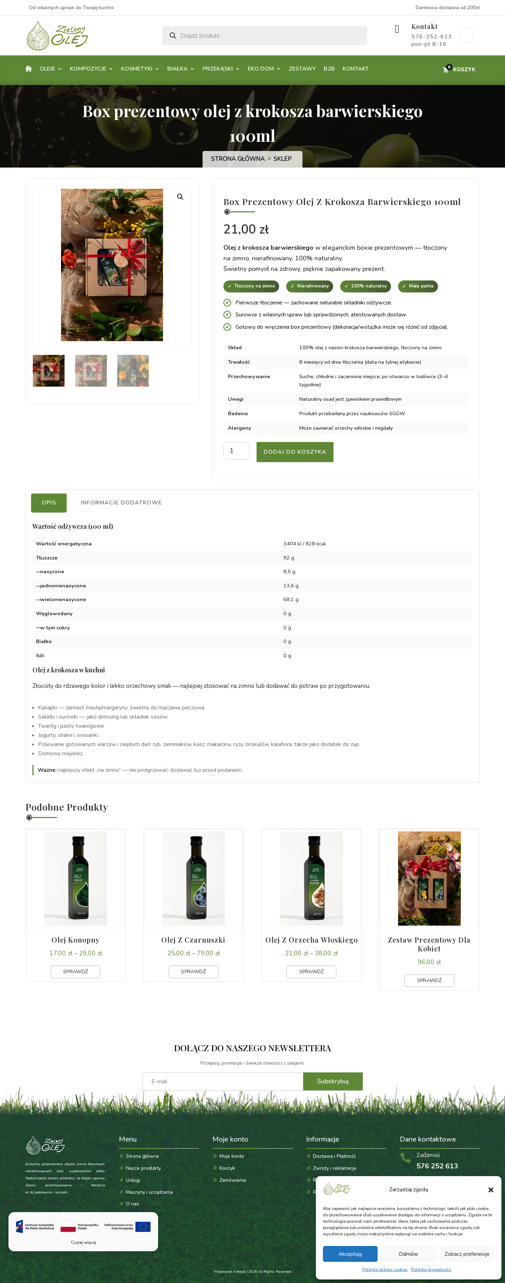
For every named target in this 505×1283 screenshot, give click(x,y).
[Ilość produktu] (236, 451)
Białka (177, 69)
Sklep (282, 159)
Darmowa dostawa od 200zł (448, 7)
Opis (49, 503)
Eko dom (261, 69)
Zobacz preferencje (467, 1254)
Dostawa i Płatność (334, 1156)
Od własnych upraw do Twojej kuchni (71, 7)
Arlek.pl (239, 1271)
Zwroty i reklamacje (334, 1168)
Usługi (133, 1180)
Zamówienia (233, 1180)
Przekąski (218, 69)
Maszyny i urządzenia (149, 1192)
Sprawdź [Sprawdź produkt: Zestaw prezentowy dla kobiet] (429, 980)
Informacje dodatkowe (121, 503)
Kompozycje (88, 69)
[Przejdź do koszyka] (459, 69)
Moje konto (466, 36)
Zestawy (302, 69)
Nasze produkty (143, 1168)
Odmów (408, 1254)
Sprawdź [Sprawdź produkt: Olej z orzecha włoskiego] (311, 971)
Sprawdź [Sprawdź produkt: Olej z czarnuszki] (193, 971)
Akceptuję (350, 1254)
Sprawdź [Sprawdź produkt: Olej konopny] (75, 971)
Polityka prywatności (431, 1269)
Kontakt (424, 26)
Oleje (47, 69)
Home (28, 70)
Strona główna (238, 159)
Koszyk (227, 1168)
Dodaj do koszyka (295, 452)
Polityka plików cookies (385, 1269)
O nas (132, 1203)
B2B (329, 69)
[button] (490, 1189)
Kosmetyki (136, 69)
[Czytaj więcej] (83, 1231)
